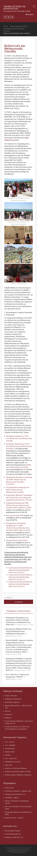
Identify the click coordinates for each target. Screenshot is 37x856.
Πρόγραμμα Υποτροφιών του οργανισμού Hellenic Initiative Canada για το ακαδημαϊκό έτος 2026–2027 (18, 621)
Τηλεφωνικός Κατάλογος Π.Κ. (15, 794)
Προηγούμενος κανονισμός (16, 540)
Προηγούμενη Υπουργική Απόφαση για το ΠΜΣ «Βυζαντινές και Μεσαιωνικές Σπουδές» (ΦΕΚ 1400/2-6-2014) (18, 526)
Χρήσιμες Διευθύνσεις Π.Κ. (14, 837)
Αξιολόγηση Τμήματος (12, 702)
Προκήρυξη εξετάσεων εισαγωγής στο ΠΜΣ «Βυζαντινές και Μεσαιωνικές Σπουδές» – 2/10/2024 (19, 480)
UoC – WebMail (10, 745)
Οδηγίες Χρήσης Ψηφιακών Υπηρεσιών (18, 775)
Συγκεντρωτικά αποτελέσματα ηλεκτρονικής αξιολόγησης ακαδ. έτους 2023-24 (20, 577)
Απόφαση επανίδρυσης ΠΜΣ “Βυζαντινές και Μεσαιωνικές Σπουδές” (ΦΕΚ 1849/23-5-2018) (18, 505)
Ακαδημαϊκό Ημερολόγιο (13, 699)
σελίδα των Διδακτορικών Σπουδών (18, 466)
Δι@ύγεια (8, 718)
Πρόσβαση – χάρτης (12, 797)
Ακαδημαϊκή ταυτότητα (13, 762)
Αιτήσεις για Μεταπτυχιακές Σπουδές (18, 771)
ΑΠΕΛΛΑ (7, 711)
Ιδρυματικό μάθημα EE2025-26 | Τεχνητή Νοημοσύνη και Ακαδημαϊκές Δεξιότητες (19, 631)
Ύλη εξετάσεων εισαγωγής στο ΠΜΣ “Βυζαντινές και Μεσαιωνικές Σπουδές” (17, 489)
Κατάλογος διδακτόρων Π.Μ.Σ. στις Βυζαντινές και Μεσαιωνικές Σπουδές (19, 446)
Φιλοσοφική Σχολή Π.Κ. (13, 834)
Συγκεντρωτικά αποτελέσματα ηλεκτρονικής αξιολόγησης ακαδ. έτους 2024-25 (20, 570)
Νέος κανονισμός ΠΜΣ (15, 515)
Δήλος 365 (8, 765)
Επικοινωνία (9, 788)
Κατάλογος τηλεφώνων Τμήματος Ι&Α (18, 791)
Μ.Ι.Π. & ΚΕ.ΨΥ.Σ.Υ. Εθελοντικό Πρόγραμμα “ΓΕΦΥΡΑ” (17, 675)
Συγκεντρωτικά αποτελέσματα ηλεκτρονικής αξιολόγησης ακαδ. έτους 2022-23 (20, 584)
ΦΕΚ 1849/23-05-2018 (16, 139)
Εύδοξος (8, 755)
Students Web (10, 752)
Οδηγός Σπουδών (11, 696)
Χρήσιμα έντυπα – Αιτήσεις (14, 818)
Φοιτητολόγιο (10, 748)
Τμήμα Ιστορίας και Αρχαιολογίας (14, 7)
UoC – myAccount (11, 758)
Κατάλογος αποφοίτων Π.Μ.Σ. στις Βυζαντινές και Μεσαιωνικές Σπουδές (19, 438)
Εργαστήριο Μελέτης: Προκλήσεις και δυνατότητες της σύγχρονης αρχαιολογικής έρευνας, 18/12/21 (19, 497)
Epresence (8, 714)
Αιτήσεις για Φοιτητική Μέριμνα (16, 768)
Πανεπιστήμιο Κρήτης (12, 831)
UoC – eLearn (9, 742)
